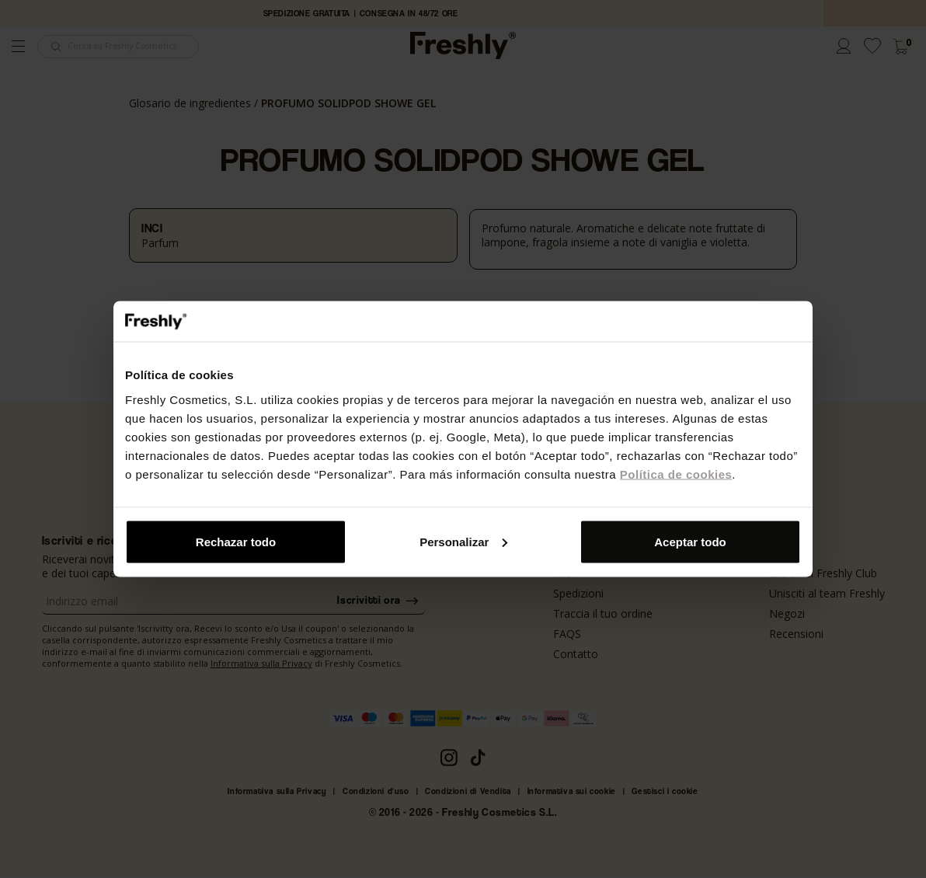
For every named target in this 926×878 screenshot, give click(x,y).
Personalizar (463, 541)
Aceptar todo (690, 541)
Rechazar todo (236, 541)
